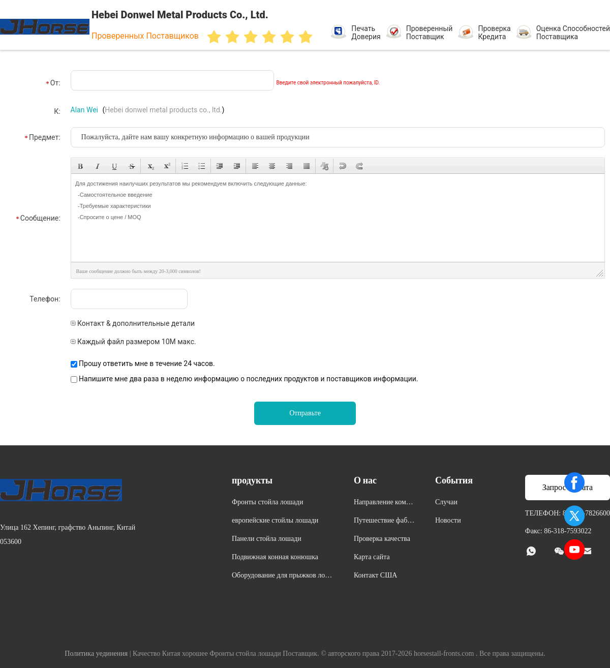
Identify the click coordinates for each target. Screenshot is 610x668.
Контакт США (375, 575)
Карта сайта (372, 557)
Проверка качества (382, 538)
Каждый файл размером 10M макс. (133, 342)
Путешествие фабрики (384, 522)
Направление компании (383, 503)
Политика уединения (96, 653)
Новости (448, 520)
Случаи (446, 502)
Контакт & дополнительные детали (133, 323)
